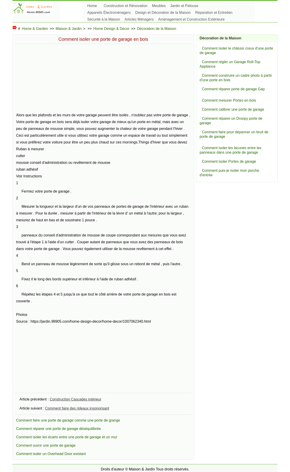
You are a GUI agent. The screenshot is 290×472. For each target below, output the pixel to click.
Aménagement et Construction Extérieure (191, 19)
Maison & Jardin (69, 29)
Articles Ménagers (139, 19)
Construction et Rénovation (125, 6)
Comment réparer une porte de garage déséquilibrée (58, 429)
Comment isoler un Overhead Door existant (51, 454)
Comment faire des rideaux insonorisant (77, 408)
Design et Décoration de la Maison (163, 12)
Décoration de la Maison (156, 29)
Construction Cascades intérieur (75, 399)
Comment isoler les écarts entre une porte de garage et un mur (66, 437)
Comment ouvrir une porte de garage (45, 445)
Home (92, 6)
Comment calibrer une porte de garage (233, 109)
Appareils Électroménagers (109, 12)
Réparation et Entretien (214, 12)
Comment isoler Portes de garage (229, 161)
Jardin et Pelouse (184, 6)
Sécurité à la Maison (103, 19)
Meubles (159, 6)
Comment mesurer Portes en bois (229, 100)
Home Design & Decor (111, 29)
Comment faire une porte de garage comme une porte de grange (68, 420)
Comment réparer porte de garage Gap (233, 89)
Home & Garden (35, 29)
